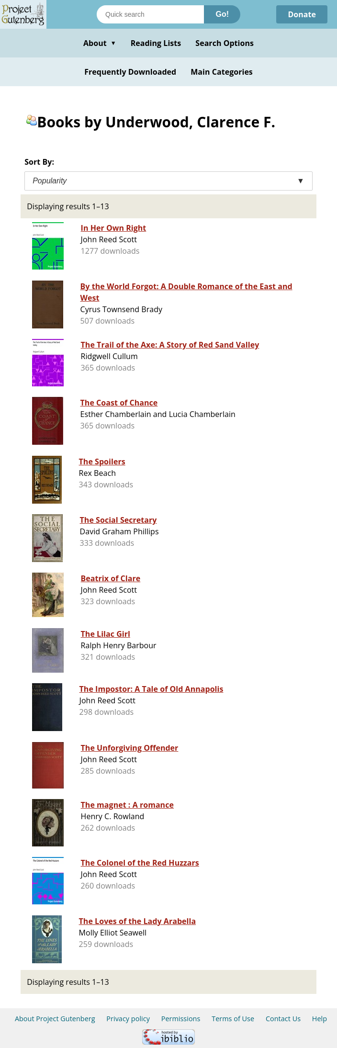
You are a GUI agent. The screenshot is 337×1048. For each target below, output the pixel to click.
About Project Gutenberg (55, 1018)
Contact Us (283, 1018)
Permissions (181, 1018)
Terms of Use (233, 1018)
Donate (302, 14)
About (99, 43)
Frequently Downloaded (130, 72)
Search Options (224, 43)
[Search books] (150, 14)
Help (319, 1018)
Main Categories (222, 72)
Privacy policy (128, 1018)
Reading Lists (156, 43)
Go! (222, 14)
